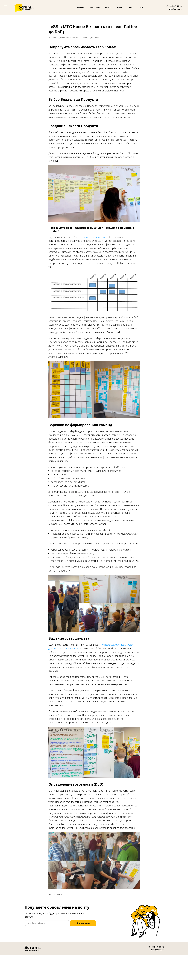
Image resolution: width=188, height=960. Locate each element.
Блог (131, 7)
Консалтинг (95, 7)
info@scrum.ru (175, 9)
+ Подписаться (83, 928)
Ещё (141, 7)
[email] (47, 928)
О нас (119, 7)
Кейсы (108, 7)
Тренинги (80, 7)
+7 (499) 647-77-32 (174, 6)
